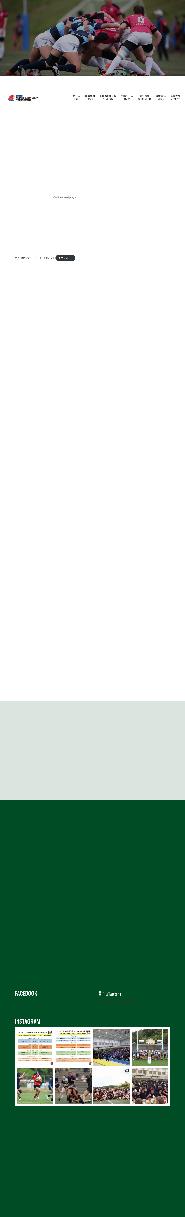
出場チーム (127, 83)
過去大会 (175, 83)
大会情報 (144, 83)
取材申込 (161, 83)
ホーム (77, 83)
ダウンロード (65, 258)
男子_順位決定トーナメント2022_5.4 (34, 258)
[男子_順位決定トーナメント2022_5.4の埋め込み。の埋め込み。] (65, 197)
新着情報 (90, 83)
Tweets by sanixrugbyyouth (117, 993)
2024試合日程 (108, 83)
